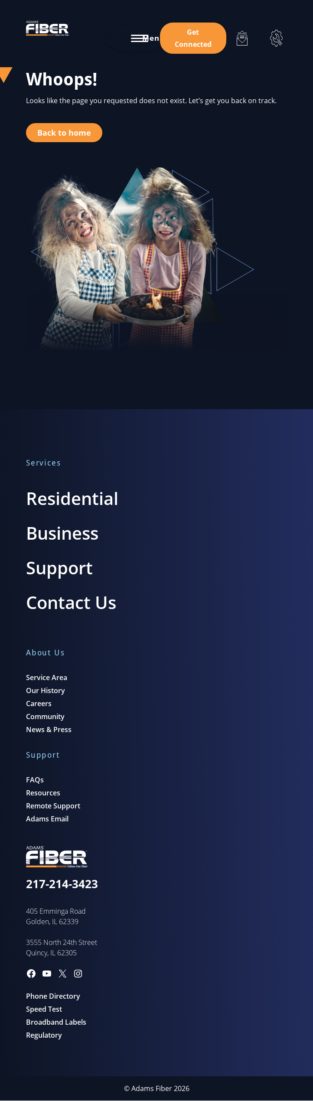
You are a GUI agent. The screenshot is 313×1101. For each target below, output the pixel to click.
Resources (43, 793)
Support (59, 568)
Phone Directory (53, 996)
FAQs (35, 780)
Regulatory (44, 1035)
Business (62, 533)
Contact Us (71, 602)
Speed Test (44, 1009)
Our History (45, 690)
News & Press (49, 729)
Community (45, 716)
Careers (39, 703)
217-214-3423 (62, 884)
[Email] (242, 38)
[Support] (276, 38)
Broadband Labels (56, 1022)
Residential (72, 498)
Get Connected (193, 38)
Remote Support (53, 806)
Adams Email (47, 819)
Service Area (46, 677)
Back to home (64, 132)
